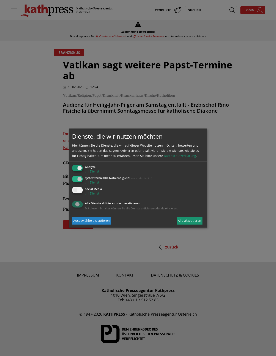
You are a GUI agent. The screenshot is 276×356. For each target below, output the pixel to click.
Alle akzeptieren (189, 221)
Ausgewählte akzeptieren (91, 221)
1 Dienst (92, 171)
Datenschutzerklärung (180, 156)
